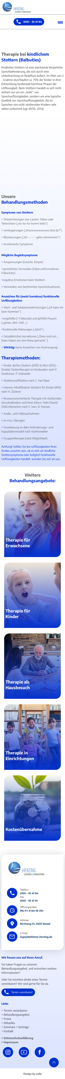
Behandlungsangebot (16, 1014)
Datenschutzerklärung (18, 1038)
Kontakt (8, 1031)
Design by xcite (32, 1073)
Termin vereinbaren (15, 1010)
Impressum (11, 1042)
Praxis (7, 1019)
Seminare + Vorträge (16, 1027)
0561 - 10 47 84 (32, 21)
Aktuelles (9, 1023)
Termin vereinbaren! (22, 992)
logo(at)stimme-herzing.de (36, 936)
